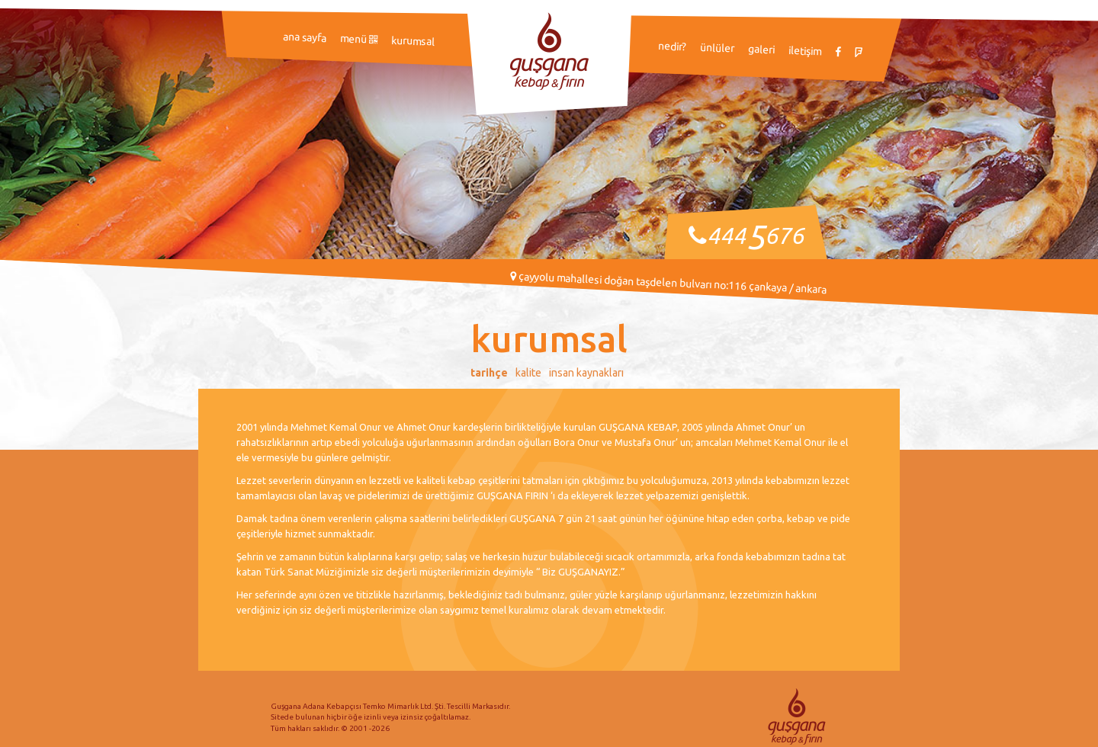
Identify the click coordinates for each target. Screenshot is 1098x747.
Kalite (528, 373)
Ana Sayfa (304, 37)
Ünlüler (717, 48)
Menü (358, 38)
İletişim (805, 50)
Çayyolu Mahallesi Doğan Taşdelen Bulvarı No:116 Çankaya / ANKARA (668, 283)
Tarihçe (489, 373)
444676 (755, 235)
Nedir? (672, 46)
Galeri (761, 49)
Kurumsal (413, 41)
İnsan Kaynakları (586, 373)
